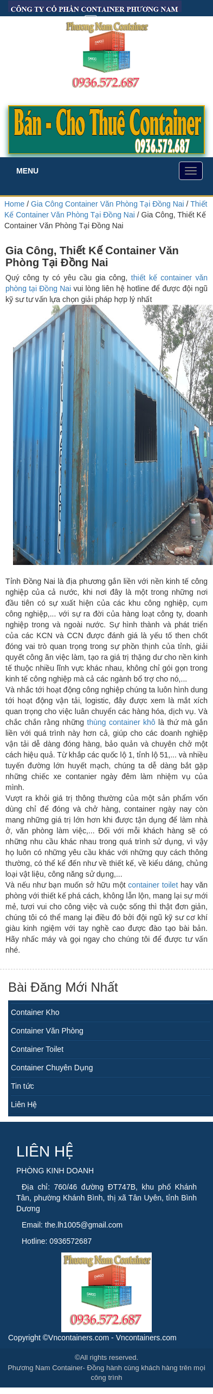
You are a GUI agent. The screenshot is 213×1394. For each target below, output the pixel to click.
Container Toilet (37, 1049)
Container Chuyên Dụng (52, 1067)
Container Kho (35, 1012)
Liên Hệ (24, 1104)
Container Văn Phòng (47, 1030)
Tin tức (22, 1086)
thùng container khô (121, 722)
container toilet (153, 885)
